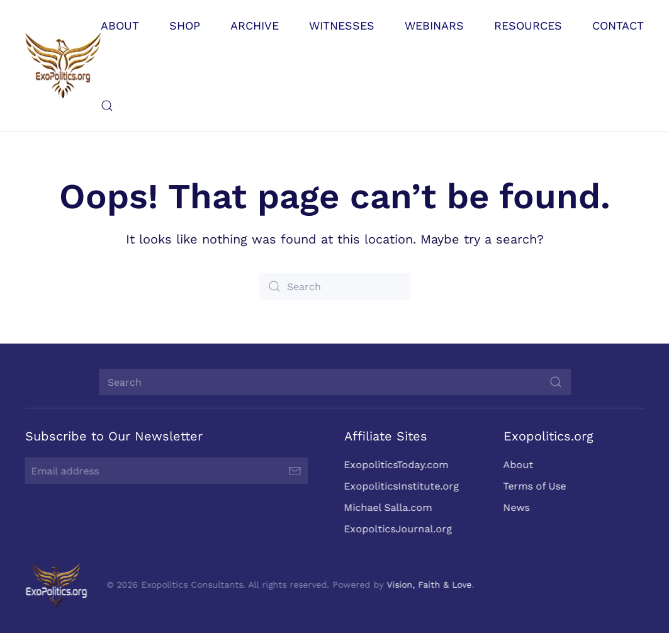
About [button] (120, 25)
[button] (107, 106)
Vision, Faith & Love (428, 585)
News (515, 507)
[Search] (334, 286)
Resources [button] (528, 25)
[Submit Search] (556, 382)
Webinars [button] (434, 25)
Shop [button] (184, 25)
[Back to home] (63, 65)
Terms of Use (533, 486)
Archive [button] (254, 25)
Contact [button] (618, 25)
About (517, 465)
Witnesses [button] (341, 25)
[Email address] (165, 470)
